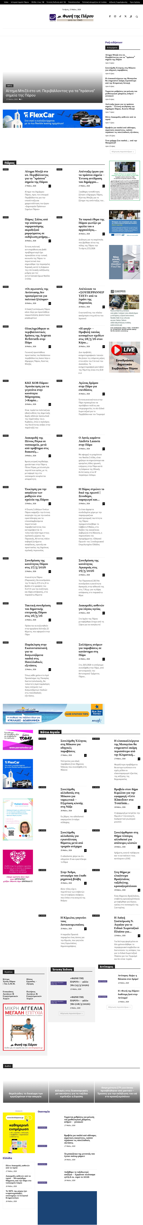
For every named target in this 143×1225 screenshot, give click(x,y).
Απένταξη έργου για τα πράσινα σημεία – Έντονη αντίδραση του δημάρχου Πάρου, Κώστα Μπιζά (121, 102)
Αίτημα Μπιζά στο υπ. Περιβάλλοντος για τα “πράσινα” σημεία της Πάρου (121, 56)
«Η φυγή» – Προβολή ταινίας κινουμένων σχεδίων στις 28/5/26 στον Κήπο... (91, 330)
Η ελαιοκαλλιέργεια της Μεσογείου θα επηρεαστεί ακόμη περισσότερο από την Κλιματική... (126, 742)
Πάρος (9, 86)
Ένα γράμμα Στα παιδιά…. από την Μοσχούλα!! (120, 136)
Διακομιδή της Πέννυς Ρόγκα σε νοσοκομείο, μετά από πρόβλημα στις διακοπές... (37, 439)
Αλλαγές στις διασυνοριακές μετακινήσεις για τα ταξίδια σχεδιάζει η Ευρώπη (71, 1087)
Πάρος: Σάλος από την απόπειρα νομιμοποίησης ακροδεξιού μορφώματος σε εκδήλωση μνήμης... (37, 222)
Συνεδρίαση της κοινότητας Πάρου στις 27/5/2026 (36, 558)
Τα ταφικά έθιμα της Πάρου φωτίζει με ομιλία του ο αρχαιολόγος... (91, 219)
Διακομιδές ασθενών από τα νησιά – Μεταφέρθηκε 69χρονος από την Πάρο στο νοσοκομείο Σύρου (18, 1172)
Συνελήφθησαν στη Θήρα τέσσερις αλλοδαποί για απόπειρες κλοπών (126, 832)
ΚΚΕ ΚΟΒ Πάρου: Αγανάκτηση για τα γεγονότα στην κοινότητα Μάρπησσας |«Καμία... (37, 386)
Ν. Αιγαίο (42, 733)
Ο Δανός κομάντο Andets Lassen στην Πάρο (89, 436)
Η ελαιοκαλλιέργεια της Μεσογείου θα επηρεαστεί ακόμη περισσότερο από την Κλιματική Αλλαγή (122, 77)
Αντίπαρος (103, 976)
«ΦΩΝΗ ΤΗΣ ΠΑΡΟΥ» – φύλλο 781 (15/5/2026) (81, 976)
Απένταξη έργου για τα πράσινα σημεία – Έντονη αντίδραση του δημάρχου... (92, 171)
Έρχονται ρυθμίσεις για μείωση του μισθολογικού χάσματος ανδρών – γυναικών (120, 90)
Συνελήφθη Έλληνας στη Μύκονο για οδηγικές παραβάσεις (121, 66)
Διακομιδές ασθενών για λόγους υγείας (91, 601)
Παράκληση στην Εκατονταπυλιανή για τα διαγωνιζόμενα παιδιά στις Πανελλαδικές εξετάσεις (36, 649)
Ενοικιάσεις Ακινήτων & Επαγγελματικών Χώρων (10, 988)
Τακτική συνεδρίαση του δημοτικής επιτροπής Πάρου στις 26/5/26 (38, 605)
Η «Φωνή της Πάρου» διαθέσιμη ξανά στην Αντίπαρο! (128, 989)
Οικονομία (42, 1121)
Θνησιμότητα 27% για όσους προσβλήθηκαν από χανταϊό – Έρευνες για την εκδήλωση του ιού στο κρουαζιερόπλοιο (117, 1085)
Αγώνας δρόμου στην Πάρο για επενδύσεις (88, 381)
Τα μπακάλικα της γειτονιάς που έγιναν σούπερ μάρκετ (78, 1148)
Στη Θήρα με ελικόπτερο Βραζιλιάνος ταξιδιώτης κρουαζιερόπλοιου (125, 874)
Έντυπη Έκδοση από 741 (57, 978)
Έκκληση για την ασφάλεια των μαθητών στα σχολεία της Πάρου (37, 489)
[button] (136, 16)
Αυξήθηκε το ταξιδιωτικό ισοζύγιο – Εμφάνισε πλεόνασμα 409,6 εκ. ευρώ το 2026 (80, 1168)
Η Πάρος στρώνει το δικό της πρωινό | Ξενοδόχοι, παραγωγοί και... (91, 489)
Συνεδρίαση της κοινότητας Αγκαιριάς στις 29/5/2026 (88, 560)
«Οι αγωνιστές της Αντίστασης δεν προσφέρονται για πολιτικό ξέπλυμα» (36, 289)
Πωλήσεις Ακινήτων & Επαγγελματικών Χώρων (33, 988)
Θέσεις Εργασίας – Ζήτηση (31, 976)
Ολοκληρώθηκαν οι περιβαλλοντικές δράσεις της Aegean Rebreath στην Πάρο (38, 330)
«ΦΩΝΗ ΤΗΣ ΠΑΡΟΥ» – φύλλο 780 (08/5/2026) (81, 995)
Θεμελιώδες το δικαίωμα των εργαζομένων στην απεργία (26, 1088)
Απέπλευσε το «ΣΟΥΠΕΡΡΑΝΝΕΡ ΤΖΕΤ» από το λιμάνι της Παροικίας (91, 290)
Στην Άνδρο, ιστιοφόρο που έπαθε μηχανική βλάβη (73, 870)
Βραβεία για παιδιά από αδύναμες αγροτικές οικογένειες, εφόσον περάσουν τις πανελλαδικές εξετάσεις (120, 125)
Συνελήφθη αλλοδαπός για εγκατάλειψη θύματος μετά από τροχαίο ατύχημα (72, 834)
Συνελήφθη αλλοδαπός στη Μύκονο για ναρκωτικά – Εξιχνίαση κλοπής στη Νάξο (72, 792)
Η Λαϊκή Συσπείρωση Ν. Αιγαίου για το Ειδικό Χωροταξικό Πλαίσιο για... (126, 919)
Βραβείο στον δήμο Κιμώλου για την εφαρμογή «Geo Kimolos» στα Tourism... (126, 791)
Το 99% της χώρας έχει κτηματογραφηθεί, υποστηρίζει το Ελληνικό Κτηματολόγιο (19, 1186)
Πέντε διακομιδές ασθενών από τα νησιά (119, 114)
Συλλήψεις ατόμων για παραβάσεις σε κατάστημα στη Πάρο (90, 644)
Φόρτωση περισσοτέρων (123, 146)
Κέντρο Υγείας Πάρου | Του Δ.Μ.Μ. (9, 976)
